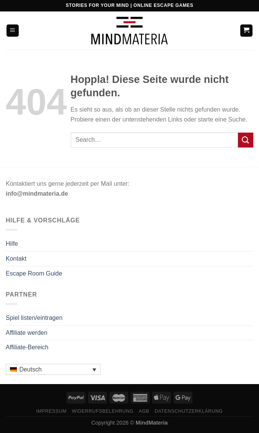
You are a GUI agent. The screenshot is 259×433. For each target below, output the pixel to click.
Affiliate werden (26, 332)
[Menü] (12, 30)
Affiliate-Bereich (27, 347)
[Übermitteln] (245, 140)
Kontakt (16, 258)
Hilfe (12, 243)
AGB (144, 411)
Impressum (51, 411)
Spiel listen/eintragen (34, 318)
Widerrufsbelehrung (102, 411)
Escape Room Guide (34, 273)
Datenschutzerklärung (189, 411)
